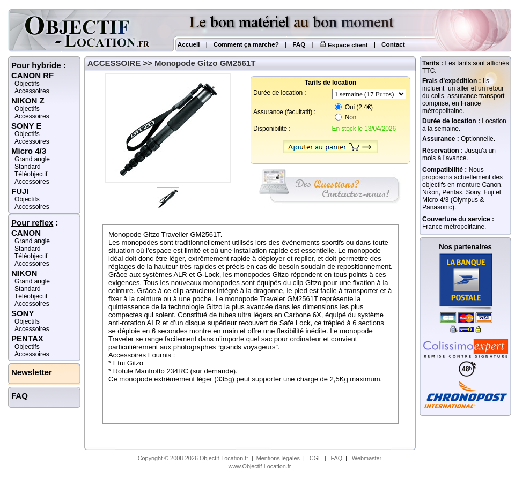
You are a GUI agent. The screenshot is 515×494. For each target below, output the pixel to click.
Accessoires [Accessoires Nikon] (31, 304)
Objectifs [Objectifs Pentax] (27, 346)
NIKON (24, 273)
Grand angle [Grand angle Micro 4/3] (32, 159)
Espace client (343, 44)
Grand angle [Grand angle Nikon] (32, 281)
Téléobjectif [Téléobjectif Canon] (30, 256)
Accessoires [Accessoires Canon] (31, 263)
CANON (26, 232)
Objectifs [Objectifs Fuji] (27, 199)
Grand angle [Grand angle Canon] (32, 241)
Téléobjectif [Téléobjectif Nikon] (30, 296)
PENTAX (27, 338)
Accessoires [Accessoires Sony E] (31, 141)
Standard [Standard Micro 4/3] (27, 166)
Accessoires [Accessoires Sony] (31, 329)
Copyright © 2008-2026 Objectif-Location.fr (193, 458)
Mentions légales (278, 458)
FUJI (20, 191)
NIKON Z (28, 100)
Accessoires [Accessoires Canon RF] (31, 91)
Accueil (188, 44)
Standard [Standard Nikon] (27, 289)
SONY (22, 313)
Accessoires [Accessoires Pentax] (31, 354)
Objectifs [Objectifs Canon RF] (27, 83)
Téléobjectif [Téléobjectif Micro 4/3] (30, 174)
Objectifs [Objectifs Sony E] (27, 134)
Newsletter (31, 372)
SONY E (26, 125)
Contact (393, 44)
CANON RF (32, 75)
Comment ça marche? (246, 44)
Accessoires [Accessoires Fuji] (31, 207)
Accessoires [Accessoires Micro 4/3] (31, 181)
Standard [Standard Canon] (27, 248)
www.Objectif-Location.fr (260, 466)
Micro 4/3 (28, 150)
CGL (315, 458)
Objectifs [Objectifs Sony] (27, 321)
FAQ (298, 44)
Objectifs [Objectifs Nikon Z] (27, 109)
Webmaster (366, 458)
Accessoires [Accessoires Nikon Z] (31, 116)
